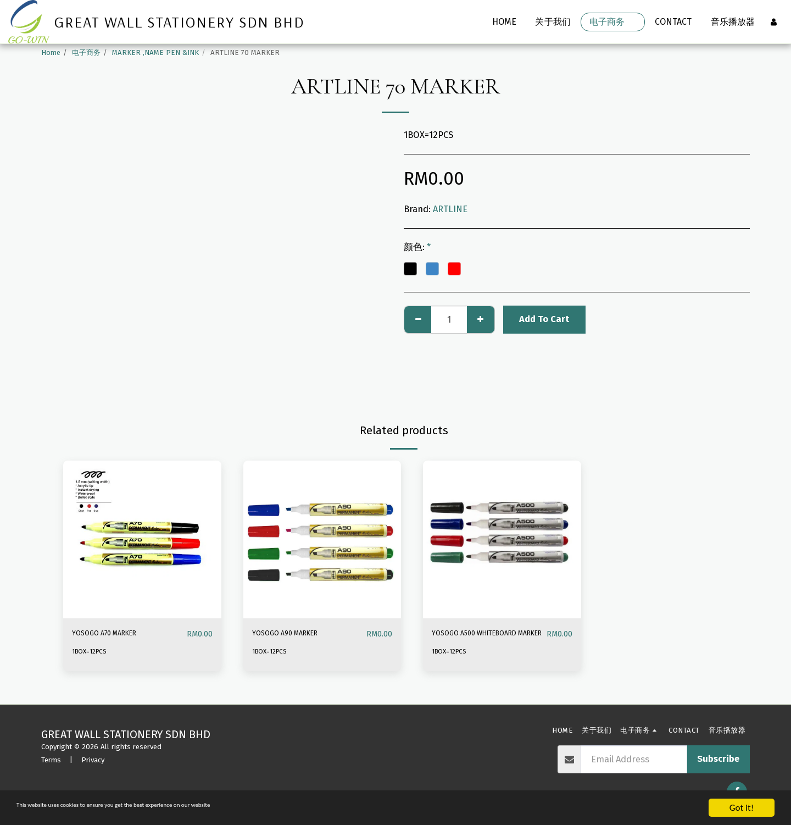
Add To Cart (544, 319)
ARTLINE (450, 209)
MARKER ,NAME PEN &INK (155, 52)
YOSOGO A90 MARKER (296, 633)
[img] (142, 540)
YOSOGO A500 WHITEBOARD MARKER (477, 640)
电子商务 (86, 52)
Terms (51, 760)
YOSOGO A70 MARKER (116, 633)
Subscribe (718, 759)
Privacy (92, 760)
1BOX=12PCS (92, 651)
